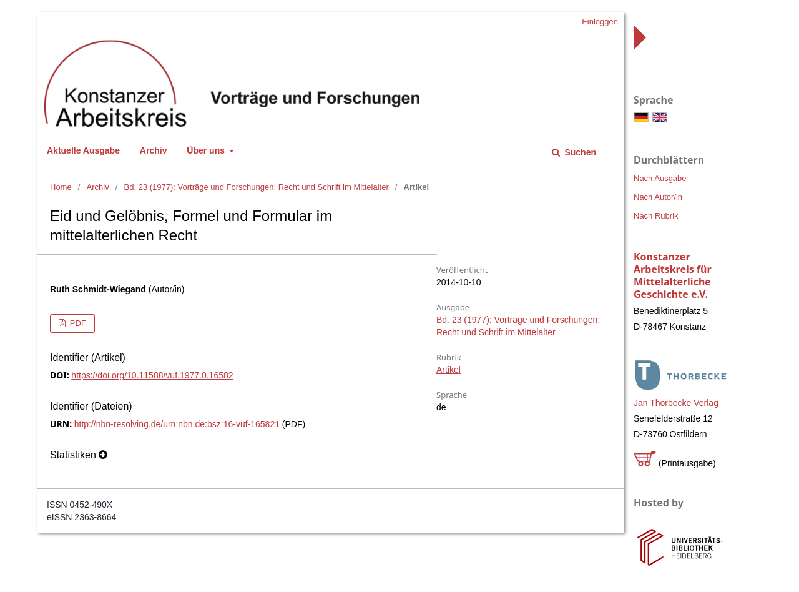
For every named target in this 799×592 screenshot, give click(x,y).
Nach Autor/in (658, 197)
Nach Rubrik (656, 215)
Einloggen (600, 21)
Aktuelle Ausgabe (83, 150)
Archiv (153, 150)
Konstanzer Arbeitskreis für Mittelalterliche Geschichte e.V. (673, 275)
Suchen (579, 152)
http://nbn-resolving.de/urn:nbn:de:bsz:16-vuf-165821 (177, 424)
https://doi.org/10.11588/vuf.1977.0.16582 (152, 375)
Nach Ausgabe (660, 178)
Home (61, 187)
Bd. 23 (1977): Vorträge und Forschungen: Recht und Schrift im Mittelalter (256, 187)
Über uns (207, 150)
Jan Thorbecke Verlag (676, 403)
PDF (76, 323)
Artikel (448, 370)
